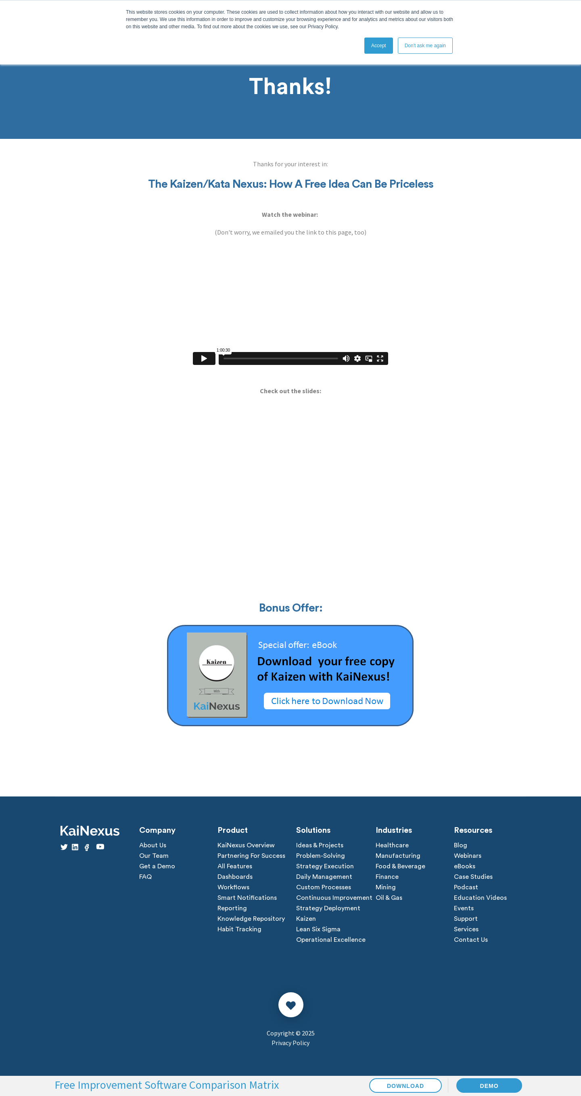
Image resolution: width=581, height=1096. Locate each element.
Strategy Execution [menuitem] (325, 866)
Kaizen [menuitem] (306, 919)
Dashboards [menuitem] (235, 877)
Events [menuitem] (464, 908)
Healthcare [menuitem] (392, 845)
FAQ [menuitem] (145, 877)
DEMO (489, 1086)
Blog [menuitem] (460, 845)
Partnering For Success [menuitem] (251, 856)
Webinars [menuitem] (467, 856)
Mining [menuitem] (386, 887)
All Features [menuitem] (234, 866)
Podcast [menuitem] (466, 887)
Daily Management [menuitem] (324, 877)
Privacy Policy (290, 1043)
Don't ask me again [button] (425, 45)
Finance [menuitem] (387, 877)
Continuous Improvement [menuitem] (334, 898)
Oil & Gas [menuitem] (389, 898)
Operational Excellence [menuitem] (331, 940)
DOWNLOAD (405, 1086)
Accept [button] (378, 45)
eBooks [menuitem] (464, 866)
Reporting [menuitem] (232, 908)
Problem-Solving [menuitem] (320, 856)
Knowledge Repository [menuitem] (251, 919)
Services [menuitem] (466, 929)
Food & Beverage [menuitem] (400, 866)
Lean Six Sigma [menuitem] (318, 929)
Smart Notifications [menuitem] (247, 898)
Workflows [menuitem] (233, 887)
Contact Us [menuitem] (471, 940)
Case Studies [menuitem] (473, 877)
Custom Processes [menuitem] (323, 887)
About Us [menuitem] (152, 845)
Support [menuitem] (466, 919)
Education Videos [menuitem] (480, 898)
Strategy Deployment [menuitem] (328, 908)
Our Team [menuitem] (154, 856)
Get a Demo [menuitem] (157, 866)
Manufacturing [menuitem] (398, 856)
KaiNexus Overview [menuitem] (246, 845)
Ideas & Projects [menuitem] (319, 845)
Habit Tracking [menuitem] (239, 929)
